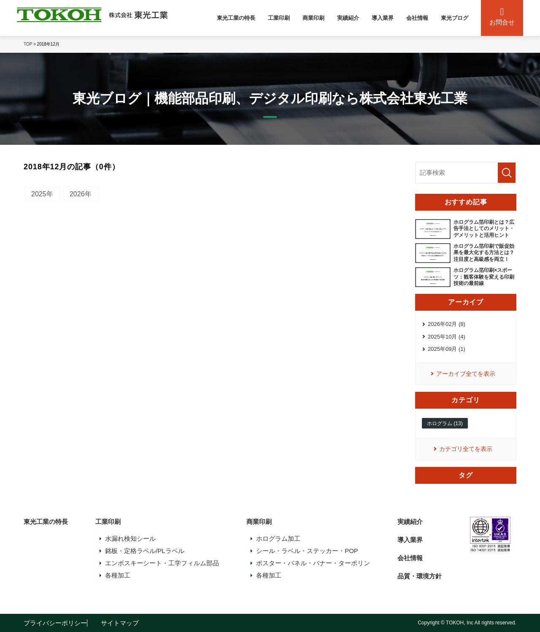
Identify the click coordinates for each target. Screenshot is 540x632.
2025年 (42, 194)
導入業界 (383, 18)
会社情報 (417, 18)
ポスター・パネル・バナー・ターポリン (313, 563)
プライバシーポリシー (55, 623)
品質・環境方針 (419, 576)
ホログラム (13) (445, 423)
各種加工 (117, 575)
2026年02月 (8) (446, 324)
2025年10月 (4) (446, 337)
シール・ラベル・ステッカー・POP (307, 550)
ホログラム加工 (278, 538)
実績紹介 (348, 18)
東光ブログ (454, 18)
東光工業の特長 (236, 18)
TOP (28, 44)
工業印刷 (279, 18)
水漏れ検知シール (130, 538)
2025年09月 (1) (446, 349)
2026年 (81, 194)
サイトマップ (120, 623)
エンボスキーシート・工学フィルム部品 (162, 563)
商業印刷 (313, 18)
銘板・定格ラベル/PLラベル (144, 550)
